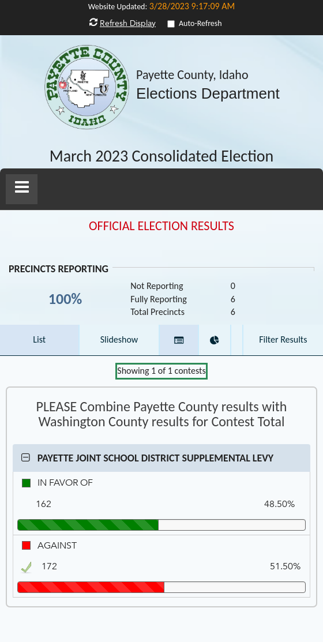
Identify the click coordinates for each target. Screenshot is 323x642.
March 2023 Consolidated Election (162, 157)
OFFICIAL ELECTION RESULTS (161, 226)
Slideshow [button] (119, 339)
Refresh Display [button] (128, 23)
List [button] (39, 339)
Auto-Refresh (200, 23)
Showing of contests (161, 370)
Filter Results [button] (283, 339)
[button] (21, 189)
